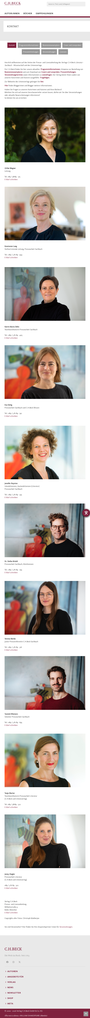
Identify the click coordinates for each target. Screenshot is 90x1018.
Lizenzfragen (47, 75)
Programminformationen (28, 45)
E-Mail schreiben (11, 179)
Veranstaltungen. (66, 927)
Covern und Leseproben (50, 72)
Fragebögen (44, 78)
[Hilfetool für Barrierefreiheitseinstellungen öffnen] (86, 513)
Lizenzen (63, 52)
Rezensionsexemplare (51, 45)
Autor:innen (12, 13)
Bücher (27, 13)
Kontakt (12, 45)
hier (41, 81)
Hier (6, 85)
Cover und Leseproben (72, 45)
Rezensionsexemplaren (13, 72)
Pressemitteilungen (30, 52)
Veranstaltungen (49, 52)
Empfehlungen (44, 13)
